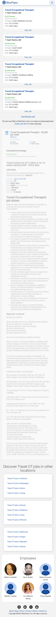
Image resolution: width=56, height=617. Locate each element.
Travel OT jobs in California (17, 478)
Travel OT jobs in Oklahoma (17, 510)
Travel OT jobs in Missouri (17, 520)
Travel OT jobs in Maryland (17, 542)
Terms (22, 611)
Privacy (28, 611)
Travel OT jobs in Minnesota (17, 532)
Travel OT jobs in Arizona (16, 505)
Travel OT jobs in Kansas (16, 547)
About (11, 611)
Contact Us (43, 611)
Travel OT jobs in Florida (16, 493)
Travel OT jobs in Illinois (16, 488)
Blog (16, 611)
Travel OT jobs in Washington (18, 483)
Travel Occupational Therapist (19, 10)
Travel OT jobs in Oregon (16, 537)
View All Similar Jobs (28, 116)
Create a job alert (20, 124)
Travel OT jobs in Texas (16, 515)
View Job (28, 30)
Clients (34, 611)
